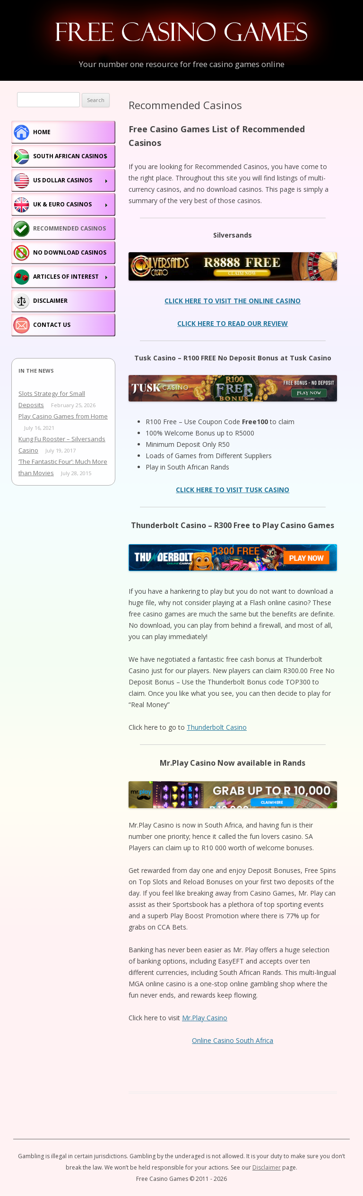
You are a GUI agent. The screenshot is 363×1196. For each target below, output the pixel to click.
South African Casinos (70, 156)
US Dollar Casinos (62, 180)
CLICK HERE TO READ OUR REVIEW (232, 323)
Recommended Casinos (69, 228)
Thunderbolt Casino (217, 727)
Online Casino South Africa (232, 1040)
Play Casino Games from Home (63, 416)
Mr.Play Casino (204, 1017)
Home (42, 132)
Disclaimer (50, 301)
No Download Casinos (69, 252)
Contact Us (51, 325)
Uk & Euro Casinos (62, 204)
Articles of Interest (66, 277)
